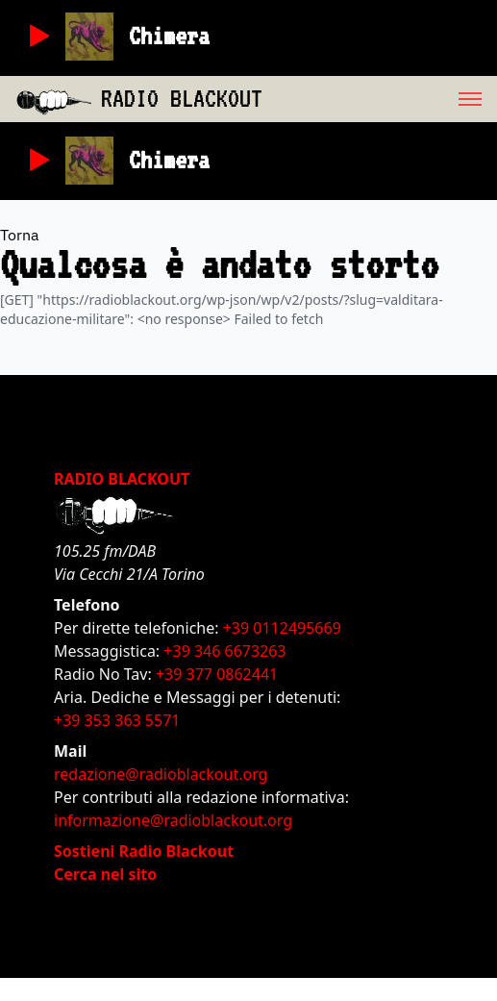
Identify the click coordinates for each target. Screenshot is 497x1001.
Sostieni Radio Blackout (144, 851)
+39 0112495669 (282, 627)
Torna (19, 234)
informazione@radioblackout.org (173, 820)
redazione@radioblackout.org (160, 774)
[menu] (380, 99)
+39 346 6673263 (224, 651)
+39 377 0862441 (217, 674)
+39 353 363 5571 (117, 720)
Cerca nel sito (105, 874)
